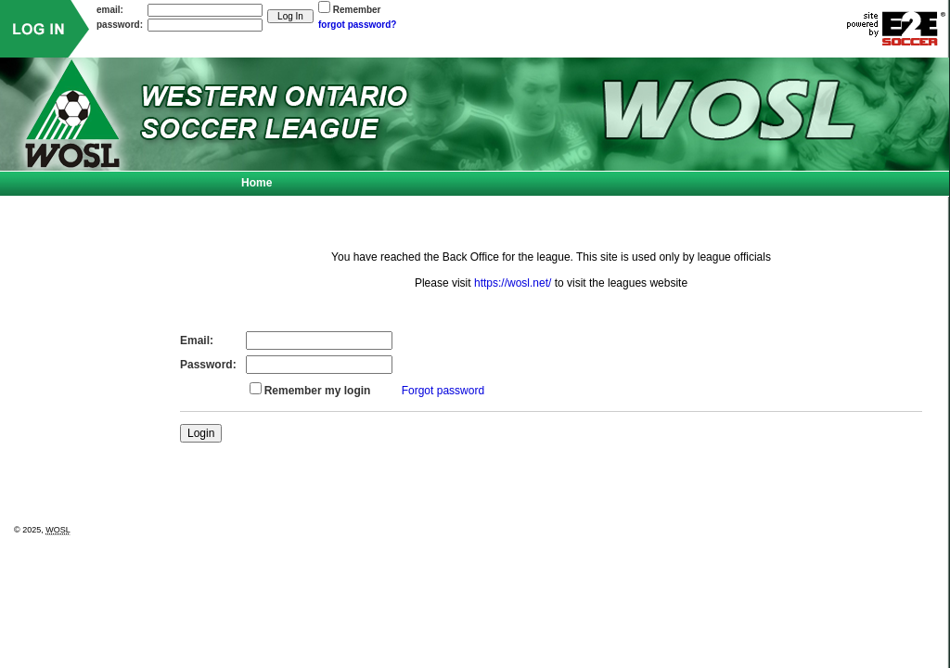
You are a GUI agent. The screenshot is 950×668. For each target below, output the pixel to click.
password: (119, 24)
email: (109, 10)
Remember (357, 10)
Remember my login (317, 390)
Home (256, 182)
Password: (208, 364)
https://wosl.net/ (512, 282)
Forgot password (443, 390)
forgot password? (357, 24)
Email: (196, 340)
